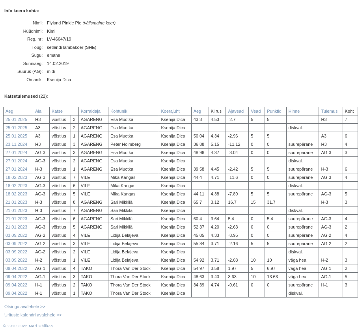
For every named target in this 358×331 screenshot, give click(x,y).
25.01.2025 (16, 119)
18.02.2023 (16, 177)
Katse (57, 111)
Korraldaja (91, 111)
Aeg (9, 111)
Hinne (294, 111)
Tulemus (329, 111)
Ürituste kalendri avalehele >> (33, 314)
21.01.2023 (16, 202)
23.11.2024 (16, 144)
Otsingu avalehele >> (24, 306)
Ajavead (236, 111)
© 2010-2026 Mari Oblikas (28, 326)
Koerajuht (170, 111)
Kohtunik (118, 111)
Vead (256, 111)
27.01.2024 (16, 152)
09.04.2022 (16, 268)
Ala (38, 111)
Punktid (274, 111)
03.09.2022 (16, 235)
